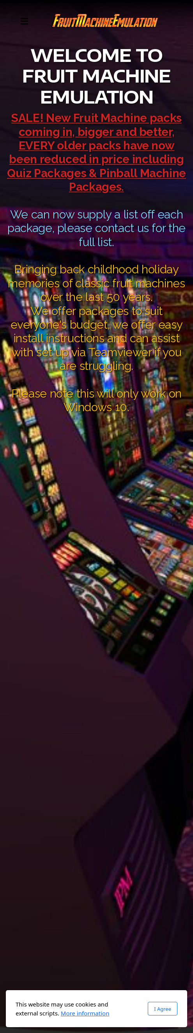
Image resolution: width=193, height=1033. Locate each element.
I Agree (162, 1008)
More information (85, 1013)
